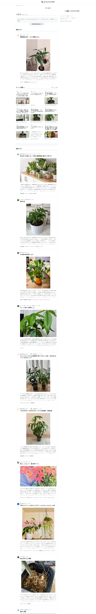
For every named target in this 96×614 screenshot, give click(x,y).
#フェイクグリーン (28, 550)
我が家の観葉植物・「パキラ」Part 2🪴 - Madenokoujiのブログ (37, 111)
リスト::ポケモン (21, 19)
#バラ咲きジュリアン (38, 246)
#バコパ (41, 497)
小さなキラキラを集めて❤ (25, 199)
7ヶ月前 (40, 354)
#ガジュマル (22, 402)
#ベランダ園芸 (27, 603)
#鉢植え (30, 299)
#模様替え (41, 550)
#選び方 (35, 193)
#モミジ (32, 497)
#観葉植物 (26, 82)
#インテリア (35, 550)
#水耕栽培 (22, 246)
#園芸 (21, 299)
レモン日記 (22, 556)
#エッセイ (34, 82)
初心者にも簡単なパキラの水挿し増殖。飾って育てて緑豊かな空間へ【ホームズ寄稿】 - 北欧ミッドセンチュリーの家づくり (51, 128)
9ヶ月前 (29, 609)
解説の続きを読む (37, 24)
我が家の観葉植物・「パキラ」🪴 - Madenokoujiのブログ (50, 94)
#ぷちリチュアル (51, 497)
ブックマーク (19, 91)
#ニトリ (21, 550)
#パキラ (21, 82)
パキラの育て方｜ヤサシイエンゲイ (37, 127)
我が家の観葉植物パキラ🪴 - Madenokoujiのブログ (51, 110)
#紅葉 (28, 497)
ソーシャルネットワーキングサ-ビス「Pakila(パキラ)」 (37, 94)
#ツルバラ (36, 497)
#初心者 (31, 193)
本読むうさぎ (22, 35)
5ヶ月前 (27, 35)
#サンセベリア (46, 299)
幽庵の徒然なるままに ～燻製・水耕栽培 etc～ (29, 354)
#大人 (30, 82)
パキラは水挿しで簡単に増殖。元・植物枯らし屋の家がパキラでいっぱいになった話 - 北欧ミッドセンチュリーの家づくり (23, 111)
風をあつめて (22, 252)
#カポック (27, 246)
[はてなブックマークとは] (24, 87)
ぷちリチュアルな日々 (24, 461)
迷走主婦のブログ (23, 503)
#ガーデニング (23, 497)
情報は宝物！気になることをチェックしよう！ (28, 154)
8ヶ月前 (30, 461)
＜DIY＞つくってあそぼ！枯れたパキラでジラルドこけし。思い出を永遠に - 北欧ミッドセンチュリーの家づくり (23, 95)
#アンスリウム (35, 299)
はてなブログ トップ (20, 5)
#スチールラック (47, 550)
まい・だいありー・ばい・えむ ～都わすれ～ (28, 305)
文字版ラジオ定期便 (23, 609)
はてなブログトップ (63, 19)
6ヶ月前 (27, 252)
